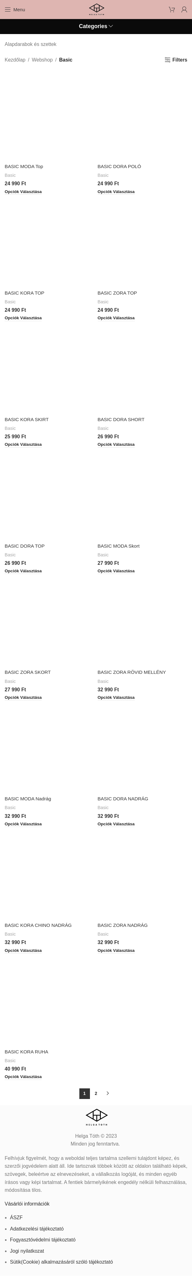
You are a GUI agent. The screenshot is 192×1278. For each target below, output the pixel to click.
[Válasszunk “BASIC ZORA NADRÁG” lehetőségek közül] (117, 952)
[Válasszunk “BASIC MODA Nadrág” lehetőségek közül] (24, 825)
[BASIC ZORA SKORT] (50, 622)
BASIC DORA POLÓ (120, 166)
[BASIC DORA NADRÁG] (143, 749)
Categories (93, 26)
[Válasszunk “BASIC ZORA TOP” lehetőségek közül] (117, 318)
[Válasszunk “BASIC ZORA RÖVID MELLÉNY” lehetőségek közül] (117, 699)
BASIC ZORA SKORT (29, 673)
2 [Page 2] (96, 1095)
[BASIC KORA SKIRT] (50, 369)
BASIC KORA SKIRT (28, 419)
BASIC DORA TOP (26, 546)
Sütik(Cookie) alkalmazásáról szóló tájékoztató (61, 1264)
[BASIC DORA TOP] (50, 495)
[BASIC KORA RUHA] (50, 1002)
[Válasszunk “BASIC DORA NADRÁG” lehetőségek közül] (117, 825)
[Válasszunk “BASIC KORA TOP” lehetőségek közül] (24, 318)
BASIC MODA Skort (120, 546)
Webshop (42, 59)
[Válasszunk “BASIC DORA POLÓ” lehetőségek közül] (117, 192)
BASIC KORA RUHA (27, 1053)
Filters (179, 59)
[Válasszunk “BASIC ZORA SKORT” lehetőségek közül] (24, 699)
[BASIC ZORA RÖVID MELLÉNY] (143, 622)
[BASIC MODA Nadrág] (50, 749)
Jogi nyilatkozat (27, 1253)
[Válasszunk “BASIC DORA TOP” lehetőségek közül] (24, 572)
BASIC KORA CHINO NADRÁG (40, 926)
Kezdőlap (15, 59)
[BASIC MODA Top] (50, 115)
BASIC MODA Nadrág (29, 800)
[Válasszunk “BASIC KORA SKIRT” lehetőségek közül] (24, 445)
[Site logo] (96, 9)
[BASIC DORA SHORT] (143, 369)
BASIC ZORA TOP (118, 293)
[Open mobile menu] (15, 9)
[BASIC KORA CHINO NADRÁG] (50, 876)
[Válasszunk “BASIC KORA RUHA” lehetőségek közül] (24, 1079)
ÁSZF (16, 1219)
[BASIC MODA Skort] (143, 495)
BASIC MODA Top (25, 166)
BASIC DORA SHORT (122, 419)
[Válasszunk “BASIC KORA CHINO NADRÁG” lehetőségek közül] (24, 952)
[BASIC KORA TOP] (50, 242)
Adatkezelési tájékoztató (37, 1230)
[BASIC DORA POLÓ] (143, 115)
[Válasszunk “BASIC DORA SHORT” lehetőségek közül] (117, 445)
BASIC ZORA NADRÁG (124, 926)
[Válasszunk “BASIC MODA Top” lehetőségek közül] (24, 192)
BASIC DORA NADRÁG (124, 800)
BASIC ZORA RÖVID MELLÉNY (133, 673)
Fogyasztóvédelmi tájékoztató (43, 1242)
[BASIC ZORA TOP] (143, 242)
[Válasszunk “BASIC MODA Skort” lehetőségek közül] (117, 572)
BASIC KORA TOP (25, 293)
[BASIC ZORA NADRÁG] (143, 876)
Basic (10, 175)
